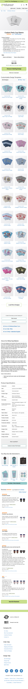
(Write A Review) (22, 492)
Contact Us (14, 321)
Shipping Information (8, 646)
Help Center (24, 8)
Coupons (6, 678)
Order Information (7, 644)
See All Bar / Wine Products (14, 483)
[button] (26, 5)
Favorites (19, 8)
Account (13, 8)
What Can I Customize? (14, 72)
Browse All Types (11, 326)
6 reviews (21, 489)
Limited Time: (14, 1)
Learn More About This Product (9, 52)
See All (7, 328)
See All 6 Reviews (14, 601)
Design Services (7, 662)
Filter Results (14, 318)
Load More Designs (14, 305)
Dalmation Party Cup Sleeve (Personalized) (12, 596)
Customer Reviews (8, 635)
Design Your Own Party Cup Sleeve (11, 524)
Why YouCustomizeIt (8, 633)
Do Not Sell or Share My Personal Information (13, 680)
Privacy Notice (20, 678)
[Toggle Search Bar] (24, 5)
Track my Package (8, 650)
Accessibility (9, 682)
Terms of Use (12, 678)
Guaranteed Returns (8, 648)
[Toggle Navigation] (21, 5)
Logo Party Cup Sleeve (9, 507)
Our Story (6, 630)
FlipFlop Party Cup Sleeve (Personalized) (12, 540)
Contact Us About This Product (14, 445)
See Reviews (14, 34)
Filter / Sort (21, 79)
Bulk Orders (6, 664)
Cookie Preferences (17, 682)
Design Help (6, 660)
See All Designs (7, 658)
